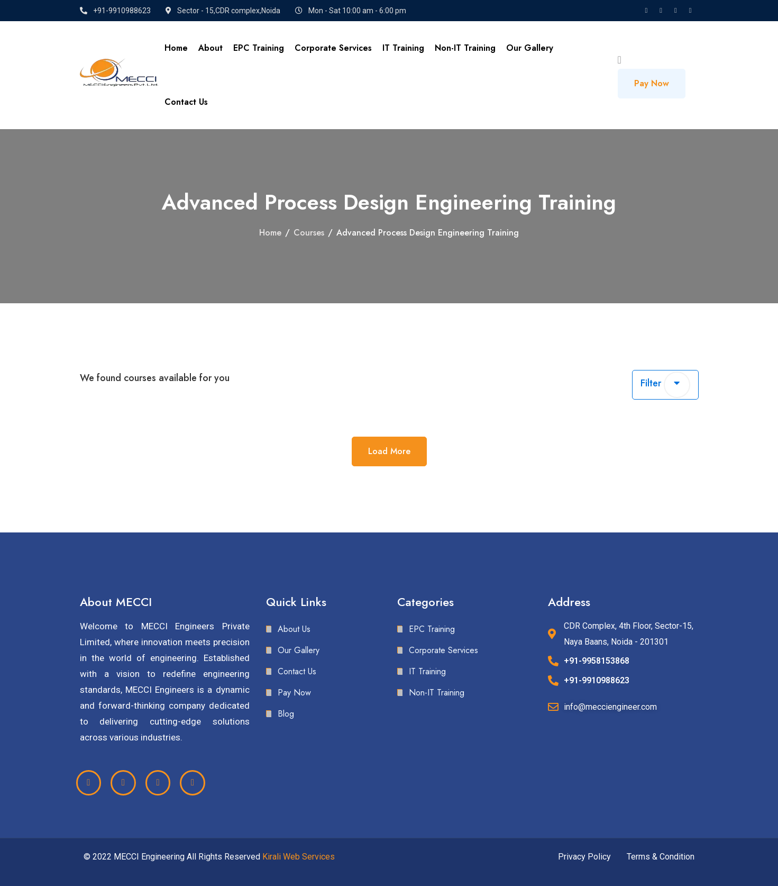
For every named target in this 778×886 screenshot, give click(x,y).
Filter (665, 385)
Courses (309, 233)
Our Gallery (529, 48)
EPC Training (258, 48)
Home (176, 48)
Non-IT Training (465, 48)
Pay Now (651, 83)
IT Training (403, 48)
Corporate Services (333, 48)
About (210, 48)
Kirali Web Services (298, 857)
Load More (389, 451)
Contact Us (186, 102)
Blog (286, 714)
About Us (294, 629)
